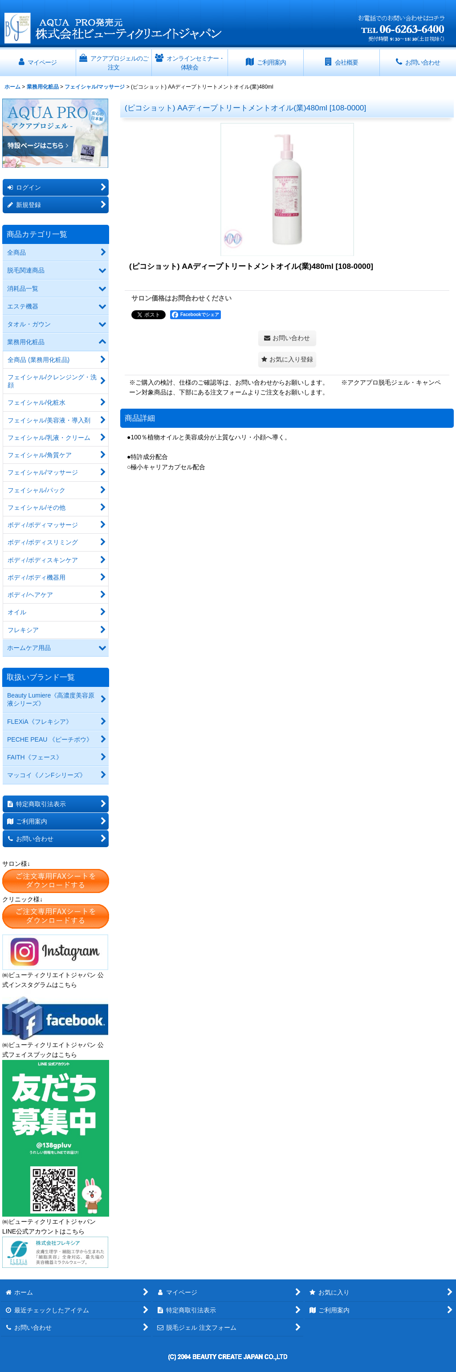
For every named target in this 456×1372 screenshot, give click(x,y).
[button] (287, 359)
